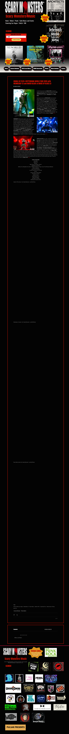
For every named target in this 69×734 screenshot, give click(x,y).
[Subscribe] (16, 40)
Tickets (44, 37)
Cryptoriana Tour (43, 606)
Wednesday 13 (26, 606)
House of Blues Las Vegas (18, 606)
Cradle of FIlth (37, 606)
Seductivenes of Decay (51, 606)
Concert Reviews (17, 610)
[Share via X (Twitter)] (17, 614)
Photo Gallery (23, 610)
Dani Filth (15, 608)
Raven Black (31, 606)
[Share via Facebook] (14, 614)
